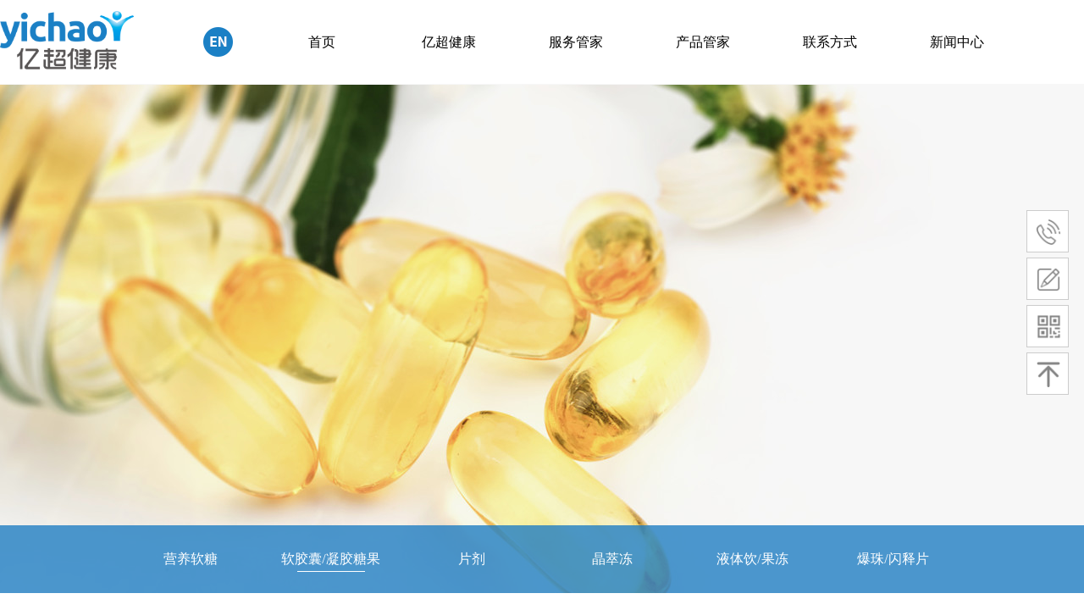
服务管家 (576, 42)
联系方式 (830, 42)
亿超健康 (449, 42)
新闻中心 (957, 42)
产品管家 (703, 42)
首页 (321, 42)
